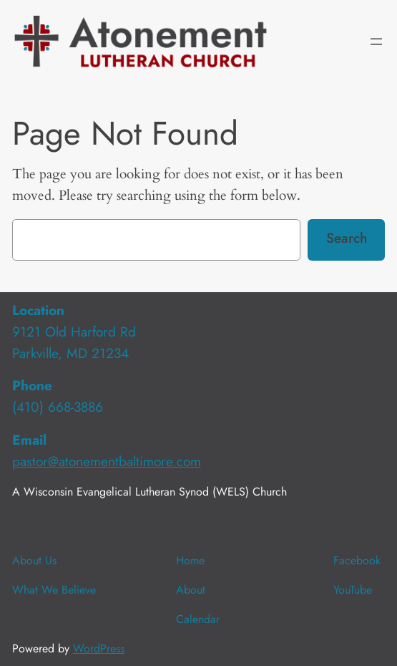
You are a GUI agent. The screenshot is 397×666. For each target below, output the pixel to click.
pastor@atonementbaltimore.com (106, 461)
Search (346, 238)
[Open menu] (376, 41)
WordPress (98, 648)
